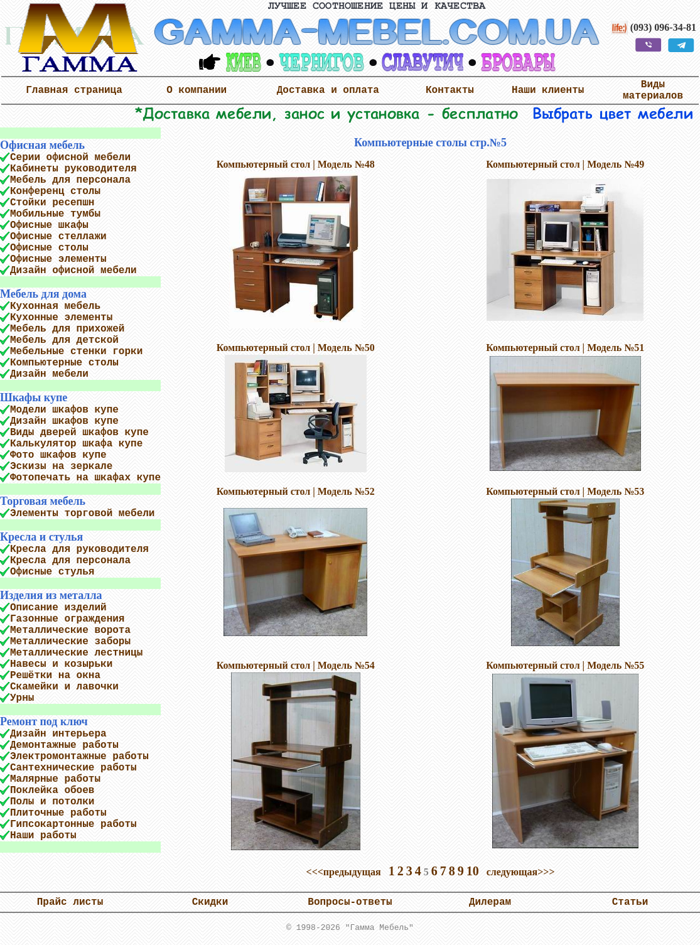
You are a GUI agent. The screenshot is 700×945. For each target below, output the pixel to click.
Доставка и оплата (328, 90)
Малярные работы (55, 779)
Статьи (630, 904)
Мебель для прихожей (67, 329)
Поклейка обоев (52, 790)
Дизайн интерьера (58, 734)
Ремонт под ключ (44, 721)
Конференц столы (55, 191)
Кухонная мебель (55, 306)
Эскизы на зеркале (61, 466)
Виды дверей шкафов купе (79, 432)
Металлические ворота (70, 630)
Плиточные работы (58, 813)
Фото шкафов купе (58, 455)
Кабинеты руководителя (73, 169)
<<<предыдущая (343, 872)
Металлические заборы (70, 641)
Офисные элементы (58, 259)
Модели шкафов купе (64, 410)
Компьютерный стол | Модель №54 (296, 665)
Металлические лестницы (76, 653)
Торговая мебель (42, 501)
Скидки (210, 904)
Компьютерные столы (64, 363)
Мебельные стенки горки (76, 351)
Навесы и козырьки (61, 664)
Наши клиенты (548, 90)
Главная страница (74, 90)
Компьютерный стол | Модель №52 (296, 491)
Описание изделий (58, 607)
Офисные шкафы (49, 225)
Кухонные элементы (61, 317)
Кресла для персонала (70, 560)
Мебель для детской (64, 340)
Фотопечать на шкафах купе (85, 477)
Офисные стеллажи (58, 236)
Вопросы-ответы (350, 904)
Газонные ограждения (67, 619)
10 (472, 871)
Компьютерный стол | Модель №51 (565, 347)
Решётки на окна (55, 675)
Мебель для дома (43, 294)
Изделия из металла (51, 595)
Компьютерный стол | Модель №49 (565, 164)
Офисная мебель (42, 145)
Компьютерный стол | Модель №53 (565, 491)
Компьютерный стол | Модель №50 (296, 347)
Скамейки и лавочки (64, 687)
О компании (196, 90)
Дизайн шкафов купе (64, 421)
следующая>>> (521, 872)
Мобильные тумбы (55, 214)
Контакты (450, 90)
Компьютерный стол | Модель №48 (296, 164)
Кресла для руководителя (79, 549)
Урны (22, 698)
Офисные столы (49, 248)
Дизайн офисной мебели (73, 270)
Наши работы (43, 835)
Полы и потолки (52, 801)
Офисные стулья (52, 572)
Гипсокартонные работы (73, 824)
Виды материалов (653, 90)
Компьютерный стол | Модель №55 (565, 665)
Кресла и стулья (41, 537)
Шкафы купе (33, 397)
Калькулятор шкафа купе (76, 444)
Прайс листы (70, 904)
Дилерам (490, 904)
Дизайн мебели (49, 374)
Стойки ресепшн (52, 202)
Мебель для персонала (70, 180)
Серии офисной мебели (70, 157)
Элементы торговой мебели (82, 513)
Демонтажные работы (64, 745)
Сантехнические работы (73, 768)
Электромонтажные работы (79, 756)
